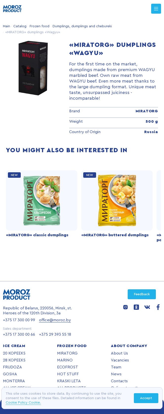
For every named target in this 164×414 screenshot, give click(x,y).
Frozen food (39, 26)
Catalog (19, 26)
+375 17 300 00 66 (19, 334)
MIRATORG (67, 353)
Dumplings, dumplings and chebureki (82, 26)
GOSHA (10, 374)
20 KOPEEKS (14, 353)
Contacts (119, 381)
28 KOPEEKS (14, 360)
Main (6, 26)
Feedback (142, 294)
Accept (146, 398)
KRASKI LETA (69, 381)
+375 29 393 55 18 (55, 334)
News (116, 374)
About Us (119, 353)
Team (116, 367)
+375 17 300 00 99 (19, 320)
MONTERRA (14, 381)
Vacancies (120, 360)
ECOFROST (67, 367)
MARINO (65, 360)
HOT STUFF (68, 374)
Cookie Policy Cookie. (23, 402)
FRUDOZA (12, 367)
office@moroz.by (55, 320)
